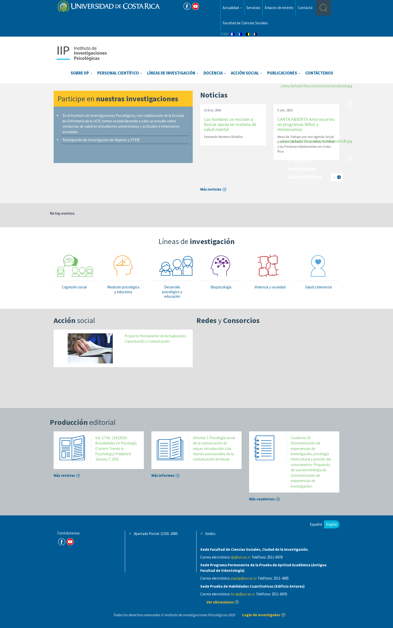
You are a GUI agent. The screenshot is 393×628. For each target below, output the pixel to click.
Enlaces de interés (279, 7)
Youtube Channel (70, 541)
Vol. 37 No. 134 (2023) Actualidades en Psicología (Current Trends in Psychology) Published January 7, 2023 (116, 448)
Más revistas (64, 475)
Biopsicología (221, 287)
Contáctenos (319, 73)
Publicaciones (283, 73)
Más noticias (210, 189)
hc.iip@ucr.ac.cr (243, 594)
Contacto (305, 7)
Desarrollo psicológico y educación (172, 291)
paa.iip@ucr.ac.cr (244, 578)
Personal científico (119, 73)
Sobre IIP (81, 73)
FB (187, 6)
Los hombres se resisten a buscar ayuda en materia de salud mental (230, 124)
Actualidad (232, 7)
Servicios (253, 7)
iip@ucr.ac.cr (241, 557)
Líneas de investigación (173, 73)
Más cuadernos (262, 499)
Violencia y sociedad (269, 287)
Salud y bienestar (318, 287)
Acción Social (246, 73)
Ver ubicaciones (220, 602)
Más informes (162, 475)
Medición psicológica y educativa (123, 289)
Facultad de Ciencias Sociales (245, 23)
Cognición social (74, 287)
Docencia (215, 73)
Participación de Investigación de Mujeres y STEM (100, 139)
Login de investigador (261, 614)
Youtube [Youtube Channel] (195, 6)
